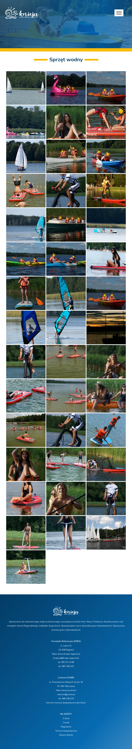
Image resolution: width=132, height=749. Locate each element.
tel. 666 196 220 (66, 698)
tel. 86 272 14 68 (66, 662)
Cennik (66, 722)
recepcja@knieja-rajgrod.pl (66, 658)
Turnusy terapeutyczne (66, 730)
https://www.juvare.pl (66, 690)
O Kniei (66, 718)
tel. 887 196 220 (66, 666)
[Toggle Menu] (119, 12)
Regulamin (66, 726)
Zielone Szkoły (66, 735)
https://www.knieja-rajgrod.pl (66, 654)
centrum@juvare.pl (66, 694)
